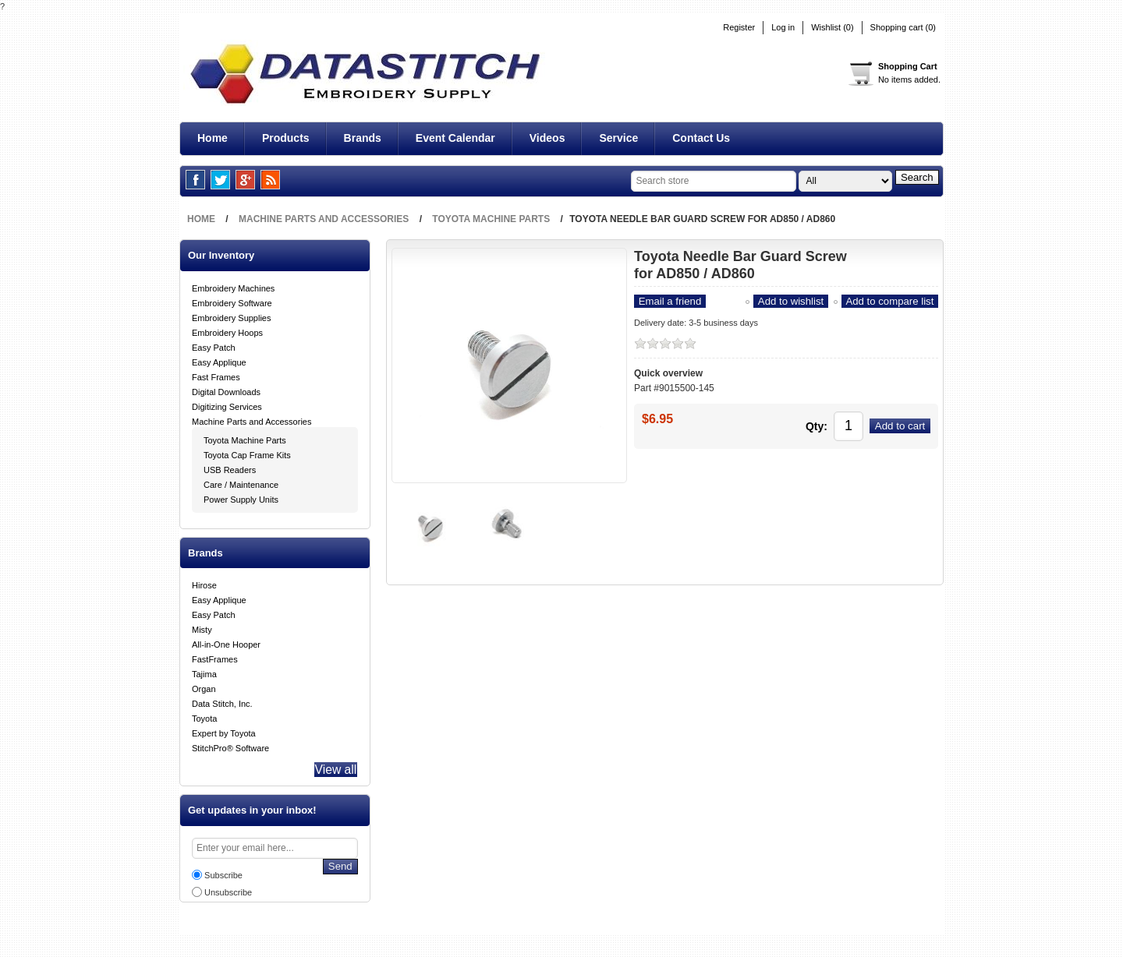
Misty (202, 628)
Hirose (204, 583)
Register (739, 27)
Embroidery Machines (233, 286)
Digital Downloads (226, 390)
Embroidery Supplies (231, 316)
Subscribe (223, 877)
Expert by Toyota (224, 731)
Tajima (204, 672)
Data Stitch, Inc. (222, 702)
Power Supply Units (241, 498)
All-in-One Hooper (226, 643)
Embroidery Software (232, 301)
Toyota (204, 717)
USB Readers (230, 468)
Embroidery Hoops (227, 331)
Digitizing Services (227, 405)
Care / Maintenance (241, 483)
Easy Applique (219, 360)
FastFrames (215, 657)
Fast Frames (216, 375)
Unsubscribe (228, 894)
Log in (783, 27)
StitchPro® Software (230, 746)
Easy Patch (214, 346)
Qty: (791, 424)
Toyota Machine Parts (245, 438)
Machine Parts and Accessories (251, 420)
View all (332, 770)
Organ (204, 687)
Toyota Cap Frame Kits (247, 453)
